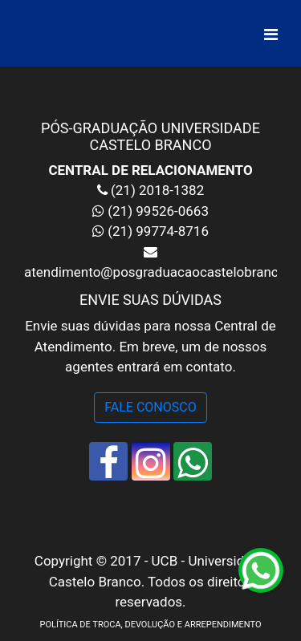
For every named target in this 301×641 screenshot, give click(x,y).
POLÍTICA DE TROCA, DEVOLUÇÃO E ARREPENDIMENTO (150, 624)
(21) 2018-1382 (156, 190)
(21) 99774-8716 (158, 231)
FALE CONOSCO (150, 407)
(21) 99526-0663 (158, 211)
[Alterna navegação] (271, 34)
